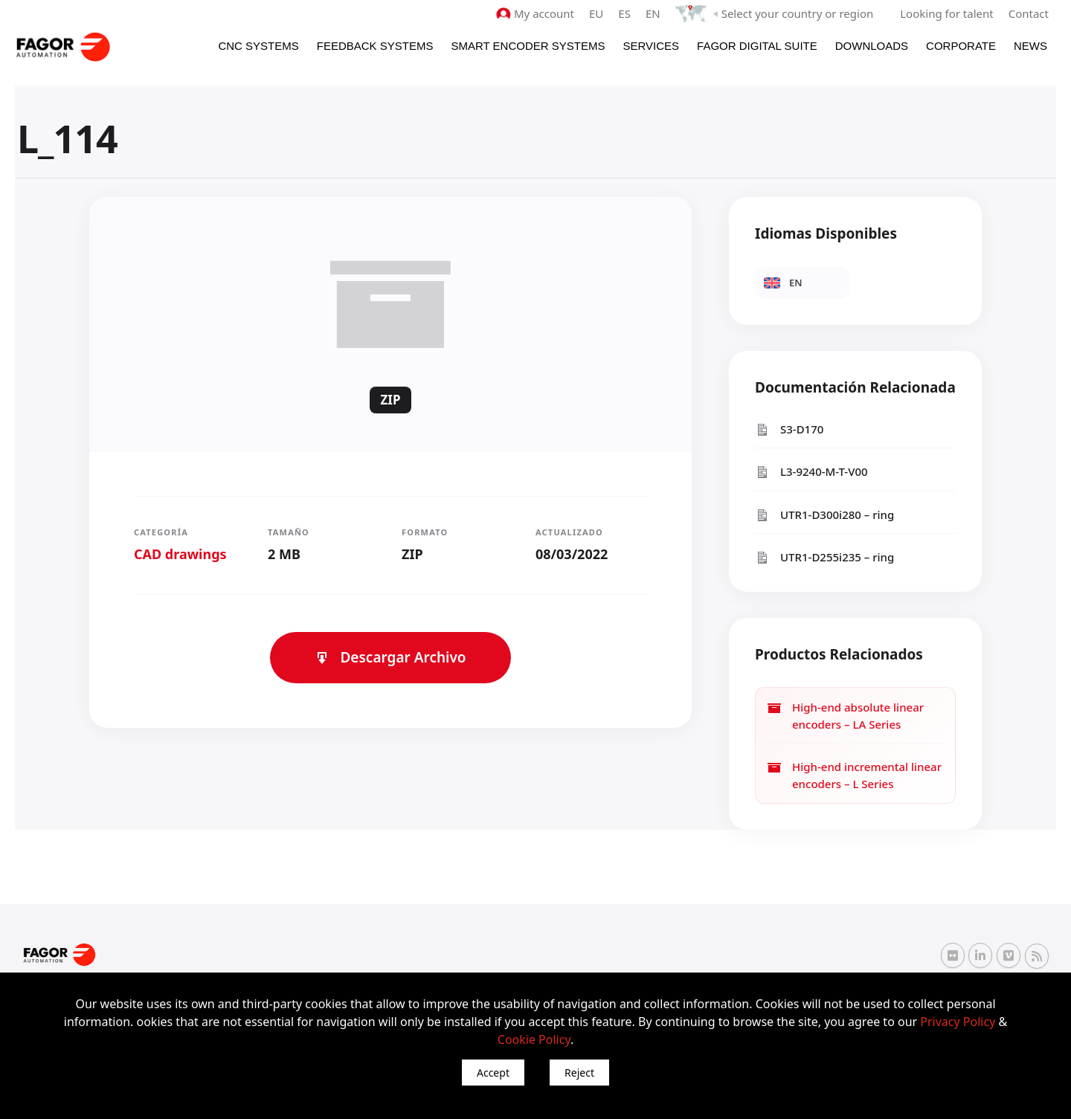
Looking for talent (946, 13)
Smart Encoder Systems (528, 45)
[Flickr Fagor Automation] (953, 955)
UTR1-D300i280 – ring (824, 515)
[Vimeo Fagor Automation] (1008, 955)
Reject (579, 1072)
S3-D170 (789, 429)
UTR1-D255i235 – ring (824, 557)
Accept (493, 1072)
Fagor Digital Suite (757, 45)
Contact (1029, 13)
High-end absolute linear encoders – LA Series (845, 716)
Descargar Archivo (390, 657)
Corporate (961, 45)
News (1030, 45)
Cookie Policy (534, 1039)
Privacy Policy (957, 1021)
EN (653, 13)
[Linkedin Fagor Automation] (980, 955)
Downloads (871, 45)
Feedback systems (375, 45)
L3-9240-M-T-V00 (811, 472)
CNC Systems (258, 45)
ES (624, 13)
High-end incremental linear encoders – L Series (854, 775)
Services (651, 45)
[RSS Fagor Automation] (1037, 956)
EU (596, 13)
